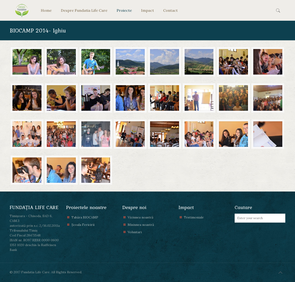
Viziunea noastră (140, 217)
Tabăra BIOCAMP (84, 217)
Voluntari (135, 232)
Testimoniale (194, 217)
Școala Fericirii (82, 225)
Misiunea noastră (141, 225)
